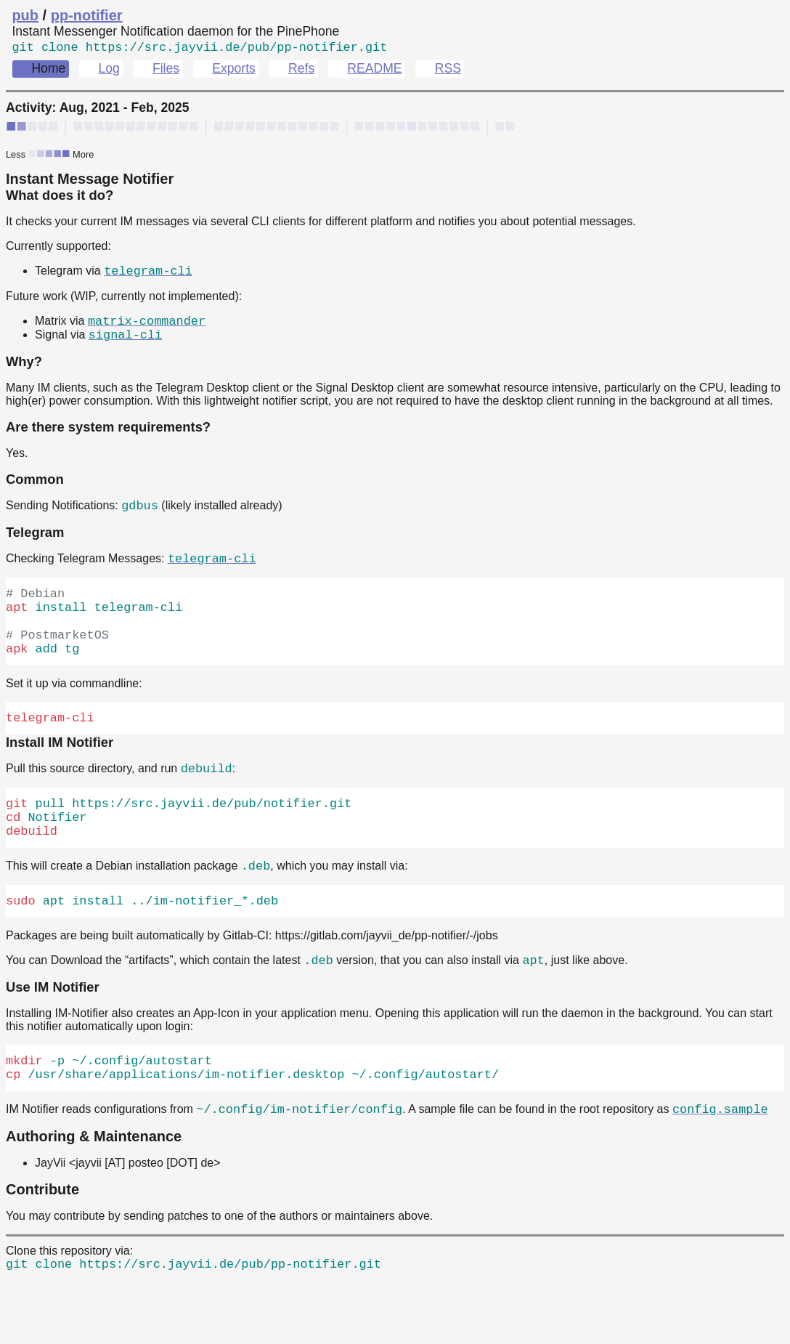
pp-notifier (87, 15)
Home (48, 71)
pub (25, 15)
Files (165, 71)
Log (108, 71)
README (374, 71)
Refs (301, 71)
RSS (448, 71)
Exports (234, 71)
